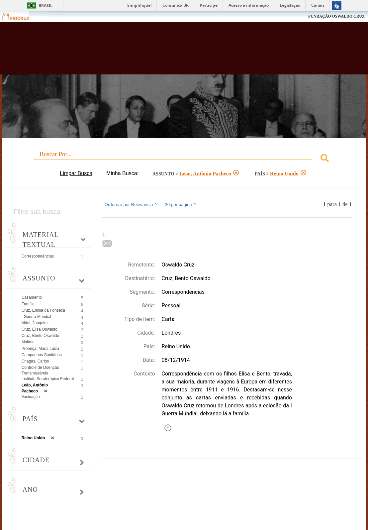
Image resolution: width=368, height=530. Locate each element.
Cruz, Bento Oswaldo (40, 335)
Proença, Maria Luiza (40, 348)
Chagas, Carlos (35, 361)
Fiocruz (20, 16)
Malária (28, 342)
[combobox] (184, 159)
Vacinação (31, 396)
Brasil (45, 5)
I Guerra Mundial (36, 316)
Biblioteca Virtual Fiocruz (163, 51)
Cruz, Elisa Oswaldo (39, 329)
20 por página (181, 204)
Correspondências (38, 256)
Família (28, 304)
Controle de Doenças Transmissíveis (40, 370)
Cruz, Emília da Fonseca (43, 310)
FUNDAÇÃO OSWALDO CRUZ (336, 16)
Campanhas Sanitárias (42, 355)
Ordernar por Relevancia (132, 204)
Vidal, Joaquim (35, 323)
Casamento (32, 297)
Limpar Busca (76, 173)
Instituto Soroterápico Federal (48, 378)
